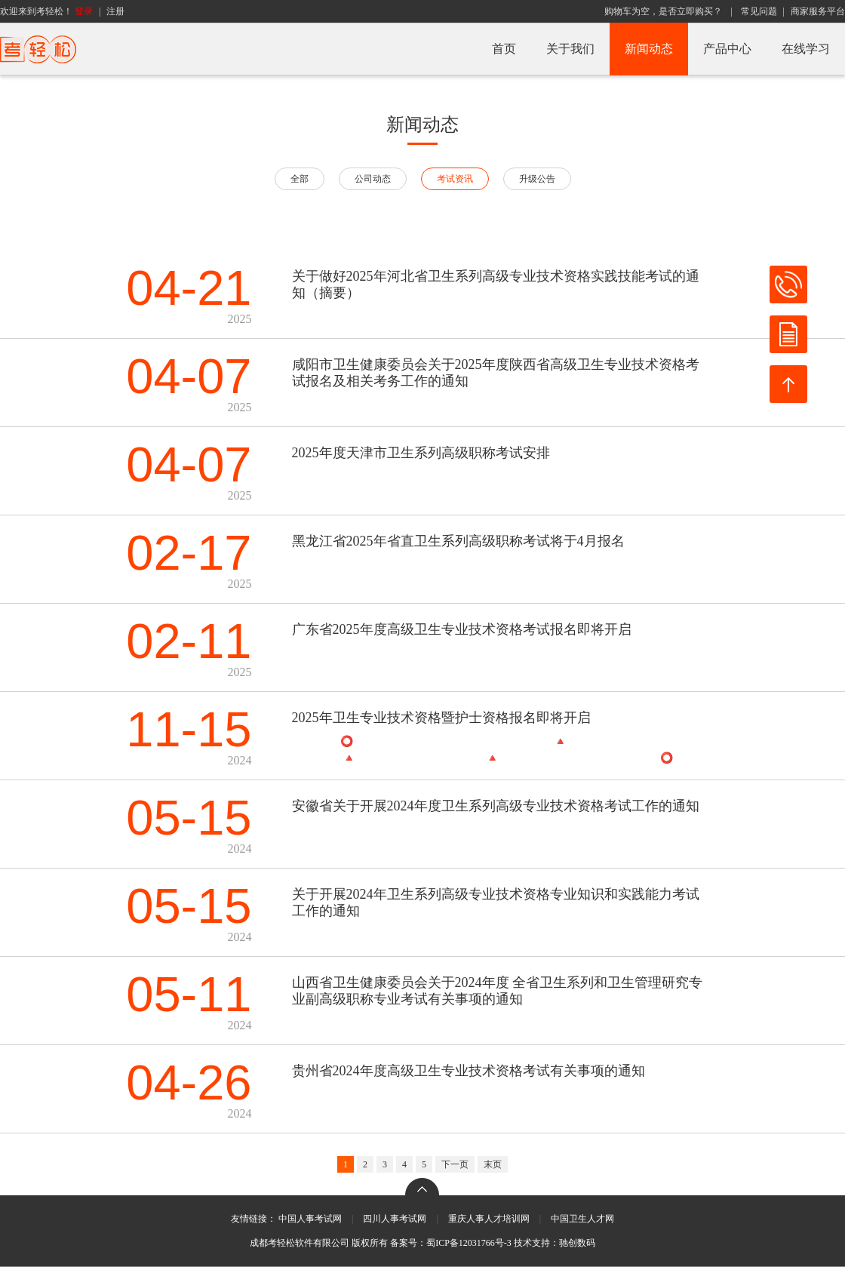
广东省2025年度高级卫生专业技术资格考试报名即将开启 (461, 629)
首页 (504, 48)
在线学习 (806, 48)
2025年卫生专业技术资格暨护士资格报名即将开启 (441, 717)
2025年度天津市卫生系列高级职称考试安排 (421, 452)
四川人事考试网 (394, 1218)
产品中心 (727, 48)
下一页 (455, 1164)
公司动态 (373, 179)
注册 (115, 11)
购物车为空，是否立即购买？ (663, 11)
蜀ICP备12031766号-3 (469, 1243)
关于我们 (570, 48)
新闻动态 (649, 48)
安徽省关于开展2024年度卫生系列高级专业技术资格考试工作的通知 (495, 805)
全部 (299, 179)
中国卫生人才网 (582, 1218)
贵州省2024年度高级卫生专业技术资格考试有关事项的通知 (468, 1070)
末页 (493, 1164)
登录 (84, 11)
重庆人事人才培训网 (489, 1218)
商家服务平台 (818, 11)
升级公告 (537, 179)
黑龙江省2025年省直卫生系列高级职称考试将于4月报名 (458, 541)
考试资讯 (455, 179)
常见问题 (759, 11)
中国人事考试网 (310, 1218)
